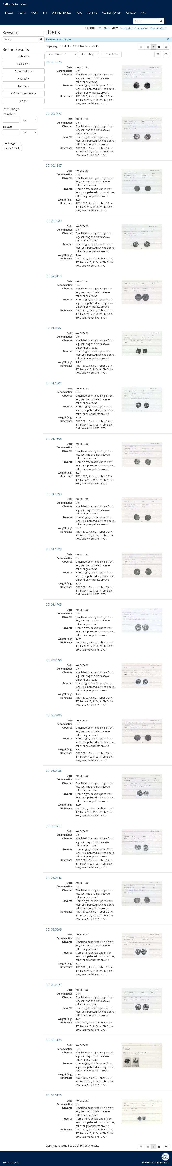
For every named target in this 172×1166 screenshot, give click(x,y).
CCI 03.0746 (54, 878)
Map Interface (158, 28)
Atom (107, 28)
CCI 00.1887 (54, 165)
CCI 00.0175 (54, 1040)
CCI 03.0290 (54, 715)
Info (44, 12)
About (34, 12)
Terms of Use (11, 1162)
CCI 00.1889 (54, 221)
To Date (7, 126)
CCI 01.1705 (54, 604)
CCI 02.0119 (54, 276)
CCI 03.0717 (54, 826)
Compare (92, 12)
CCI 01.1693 (54, 438)
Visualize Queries (111, 12)
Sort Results (111, 54)
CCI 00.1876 (54, 62)
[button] (159, 47)
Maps (79, 12)
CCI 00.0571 (54, 985)
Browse (9, 12)
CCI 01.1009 (54, 383)
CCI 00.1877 (54, 114)
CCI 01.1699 (54, 549)
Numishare (163, 1162)
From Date (9, 114)
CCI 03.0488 (54, 770)
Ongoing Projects (61, 12)
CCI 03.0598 (54, 660)
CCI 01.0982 (54, 328)
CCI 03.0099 (54, 929)
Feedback (130, 12)
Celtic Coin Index (14, 4)
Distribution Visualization (134, 28)
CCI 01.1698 (54, 494)
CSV (100, 28)
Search (22, 12)
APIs (143, 12)
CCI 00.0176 (54, 1095)
